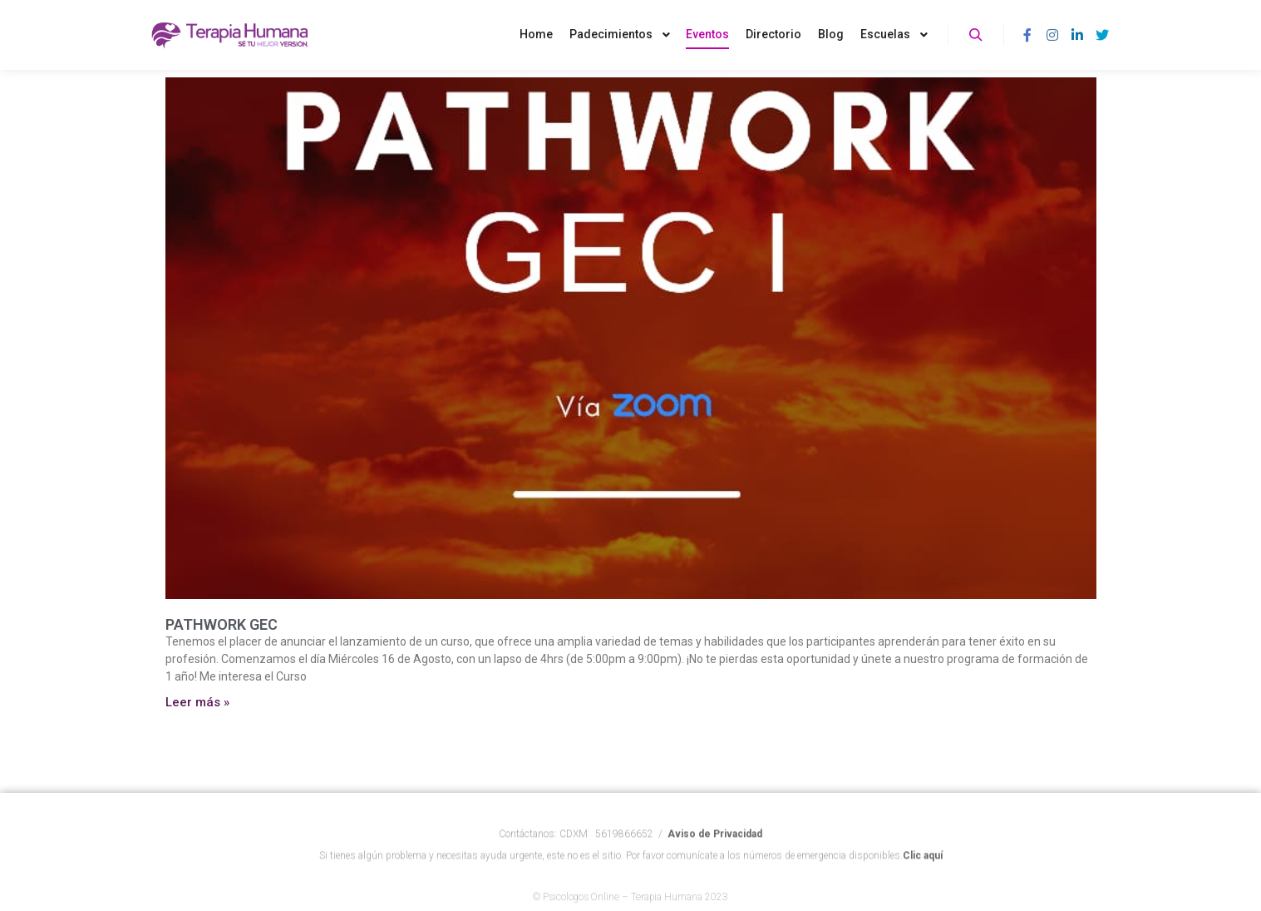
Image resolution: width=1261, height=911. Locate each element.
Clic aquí (923, 870)
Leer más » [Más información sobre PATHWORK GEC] (197, 702)
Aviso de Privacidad (714, 848)
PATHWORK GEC (221, 624)
